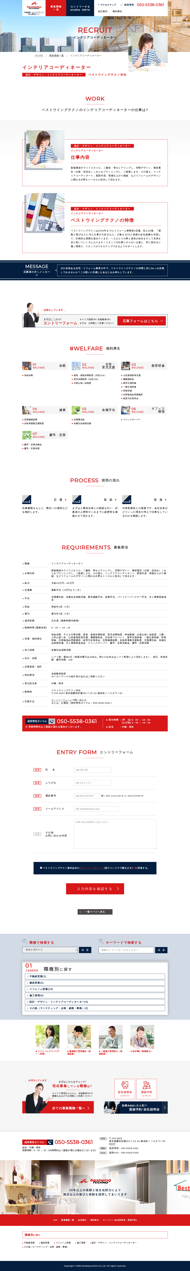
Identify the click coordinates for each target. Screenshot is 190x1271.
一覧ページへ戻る (95, 912)
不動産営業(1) (38, 976)
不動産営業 (29, 1243)
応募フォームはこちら (140, 321)
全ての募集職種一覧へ (69, 1108)
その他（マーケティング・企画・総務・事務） (46, 1247)
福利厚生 (117, 11)
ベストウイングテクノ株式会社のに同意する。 (96, 868)
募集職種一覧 (66, 1220)
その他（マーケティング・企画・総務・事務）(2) (59, 1008)
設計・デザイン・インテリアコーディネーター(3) (59, 1002)
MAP (112, 1144)
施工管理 (81, 1243)
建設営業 (45, 1243)
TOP (52, 1220)
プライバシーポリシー (92, 868)
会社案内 (103, 11)
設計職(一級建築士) (142, 1051)
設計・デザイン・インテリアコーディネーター (114, 1243)
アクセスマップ (108, 5)
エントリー (121, 1220)
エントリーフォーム (62, 700)
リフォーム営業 (63, 1243)
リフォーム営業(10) (41, 989)
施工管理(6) (37, 996)
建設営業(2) (37, 983)
